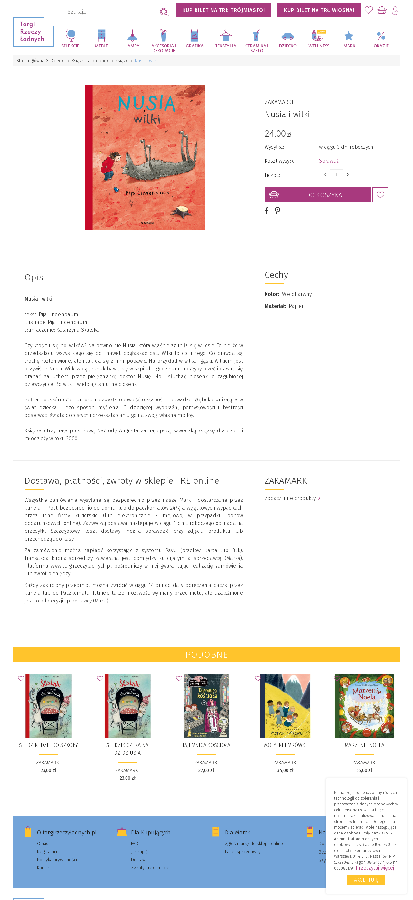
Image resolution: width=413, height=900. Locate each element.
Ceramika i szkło (256, 48)
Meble (101, 46)
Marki (350, 46)
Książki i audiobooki (92, 61)
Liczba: (272, 172)
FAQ (134, 838)
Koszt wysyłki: (280, 158)
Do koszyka (324, 192)
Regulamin (47, 846)
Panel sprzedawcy (243, 846)
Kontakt (44, 862)
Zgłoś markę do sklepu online (254, 838)
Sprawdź (329, 158)
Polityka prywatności (57, 854)
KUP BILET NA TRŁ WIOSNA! (319, 10)
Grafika (195, 46)
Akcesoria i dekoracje (163, 48)
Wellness (318, 46)
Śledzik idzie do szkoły (48, 740)
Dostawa (139, 854)
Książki (124, 61)
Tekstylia (225, 46)
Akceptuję (366, 880)
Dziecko (288, 46)
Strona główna (31, 61)
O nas (42, 838)
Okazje (381, 46)
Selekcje (70, 46)
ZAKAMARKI (279, 99)
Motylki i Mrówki (285, 740)
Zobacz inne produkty (292, 493)
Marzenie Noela (364, 740)
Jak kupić (139, 846)
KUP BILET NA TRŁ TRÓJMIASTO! (223, 10)
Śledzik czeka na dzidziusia (127, 744)
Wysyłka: (274, 144)
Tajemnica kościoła (206, 740)
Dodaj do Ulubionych (380, 192)
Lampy (132, 46)
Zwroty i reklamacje (150, 862)
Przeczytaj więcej (375, 868)
